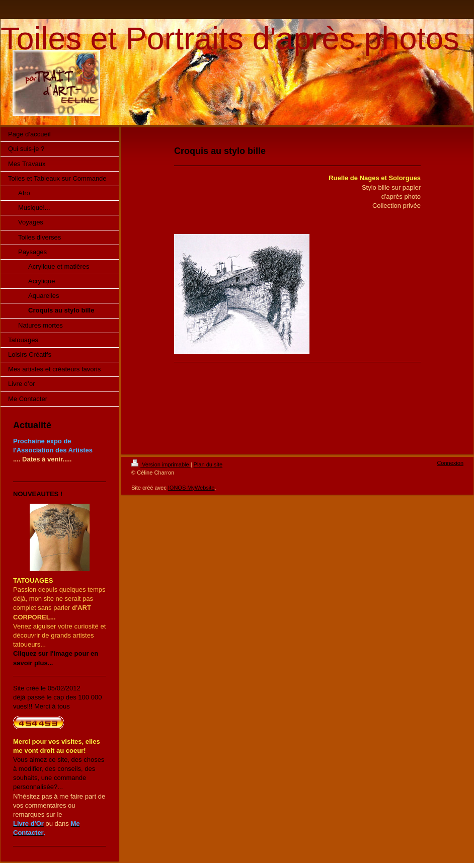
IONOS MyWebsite (191, 488)
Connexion (450, 463)
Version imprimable (161, 464)
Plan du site (208, 464)
